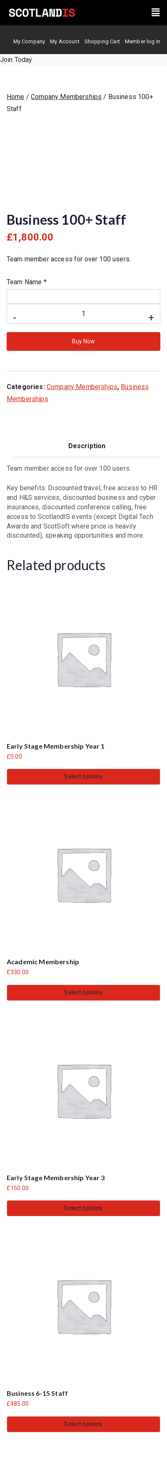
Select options (83, 776)
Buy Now (83, 341)
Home (16, 97)
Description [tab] (87, 446)
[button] (155, 12)
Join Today (16, 60)
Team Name (27, 282)
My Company (29, 41)
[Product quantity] (83, 314)
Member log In (142, 41)
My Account (65, 41)
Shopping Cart (102, 41)
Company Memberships (66, 97)
